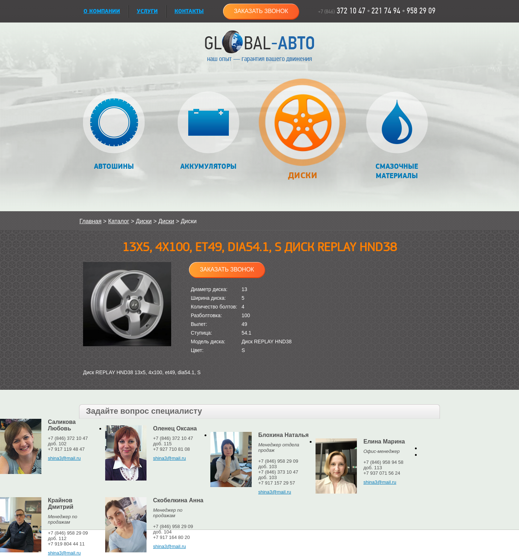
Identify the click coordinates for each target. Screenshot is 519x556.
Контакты (189, 11)
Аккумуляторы (208, 131)
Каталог (118, 221)
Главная (90, 221)
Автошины (114, 131)
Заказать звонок (261, 11)
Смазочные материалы (397, 136)
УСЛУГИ (147, 11)
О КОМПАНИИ (101, 11)
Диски (302, 133)
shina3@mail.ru (64, 458)
